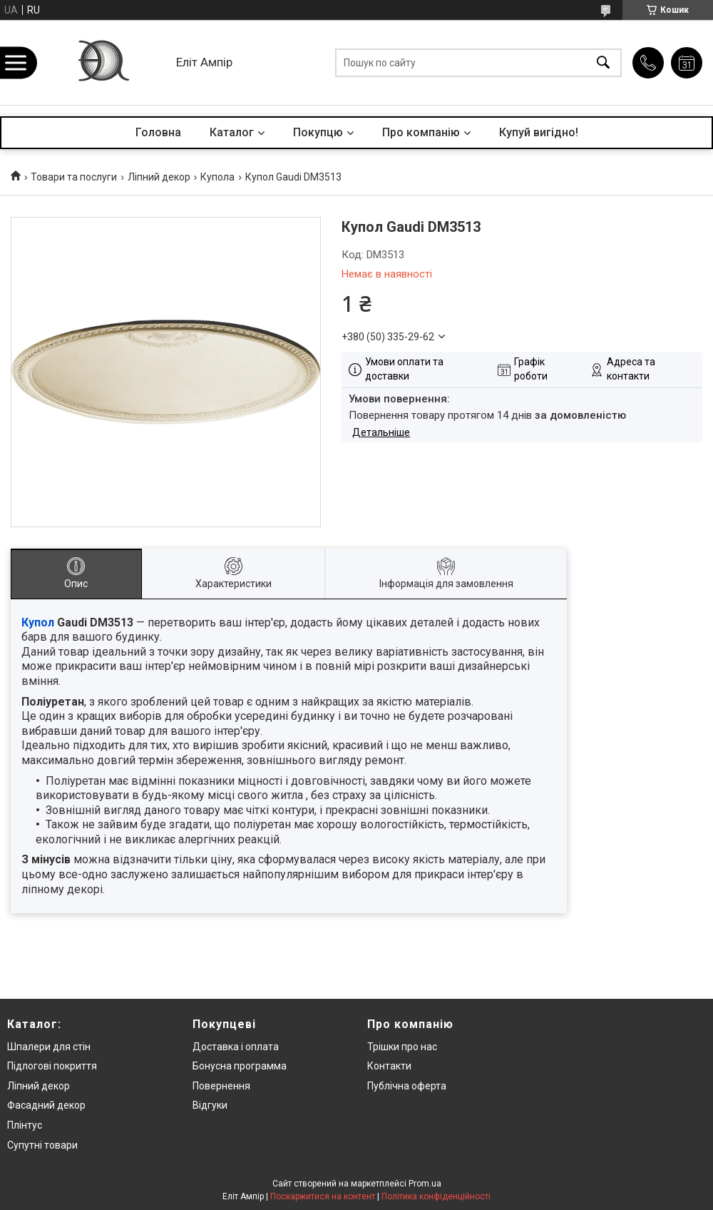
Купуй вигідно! (538, 132)
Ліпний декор (159, 177)
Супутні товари (42, 1145)
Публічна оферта (406, 1086)
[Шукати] (603, 62)
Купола (217, 177)
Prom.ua (425, 1184)
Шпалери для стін (49, 1046)
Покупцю (318, 132)
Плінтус (24, 1125)
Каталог (232, 132)
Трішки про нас (402, 1046)
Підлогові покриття (52, 1066)
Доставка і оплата (236, 1046)
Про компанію (421, 132)
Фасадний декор (46, 1105)
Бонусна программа (240, 1066)
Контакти (389, 1066)
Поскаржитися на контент (322, 1196)
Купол (37, 622)
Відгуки (210, 1105)
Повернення (221, 1086)
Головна (158, 132)
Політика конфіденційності (436, 1196)
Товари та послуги (74, 177)
